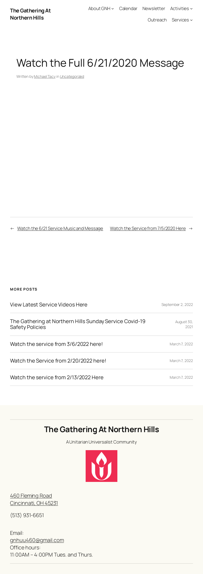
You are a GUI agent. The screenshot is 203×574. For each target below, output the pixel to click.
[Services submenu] (191, 20)
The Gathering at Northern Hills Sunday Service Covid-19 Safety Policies (77, 324)
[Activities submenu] (191, 8)
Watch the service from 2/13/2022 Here (56, 377)
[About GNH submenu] (112, 8)
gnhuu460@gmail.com (37, 540)
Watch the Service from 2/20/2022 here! (58, 361)
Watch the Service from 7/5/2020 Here (148, 228)
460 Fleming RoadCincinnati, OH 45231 (34, 499)
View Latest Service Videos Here (48, 305)
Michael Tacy (45, 76)
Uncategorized (72, 76)
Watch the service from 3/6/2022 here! (56, 344)
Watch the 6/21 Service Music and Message (60, 228)
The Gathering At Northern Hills (30, 14)
